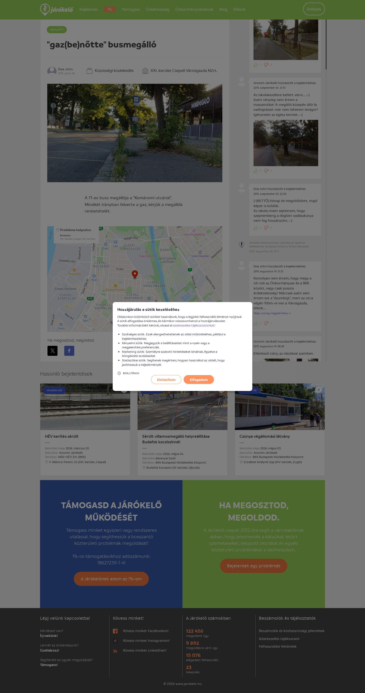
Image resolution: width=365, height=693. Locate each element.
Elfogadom (199, 379)
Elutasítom (166, 379)
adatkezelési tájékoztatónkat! (194, 325)
